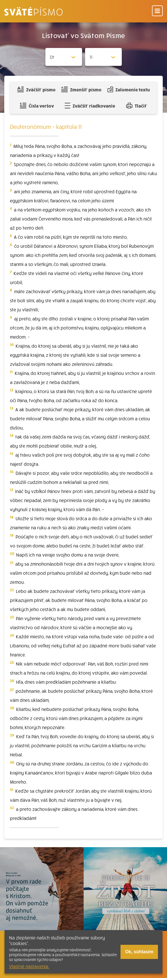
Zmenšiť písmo (81, 89)
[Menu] (157, 11)
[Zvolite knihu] (63, 57)
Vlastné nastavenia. (29, 966)
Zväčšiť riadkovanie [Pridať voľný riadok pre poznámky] (90, 105)
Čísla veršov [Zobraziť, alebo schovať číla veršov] (37, 105)
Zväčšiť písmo (36, 89)
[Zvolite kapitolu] (103, 57)
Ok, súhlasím (139, 951)
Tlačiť (136, 105)
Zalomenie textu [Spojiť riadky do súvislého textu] (128, 89)
